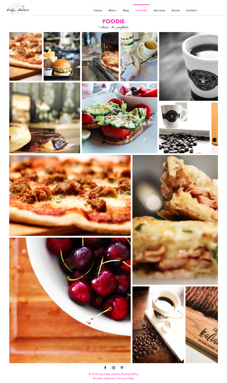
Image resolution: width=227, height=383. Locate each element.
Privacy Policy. (125, 378)
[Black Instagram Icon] (113, 368)
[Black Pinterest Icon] (122, 368)
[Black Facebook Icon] (105, 368)
